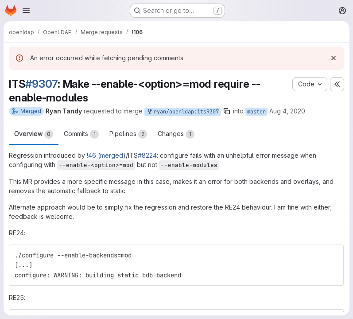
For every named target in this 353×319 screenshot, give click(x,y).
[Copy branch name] (226, 111)
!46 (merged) (106, 155)
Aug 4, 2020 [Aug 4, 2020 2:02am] (287, 111)
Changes (176, 134)
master (256, 111)
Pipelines (128, 134)
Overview (33, 134)
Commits (81, 134)
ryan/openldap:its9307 (182, 112)
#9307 (41, 83)
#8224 (147, 155)
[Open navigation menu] (26, 11)
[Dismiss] (333, 58)
